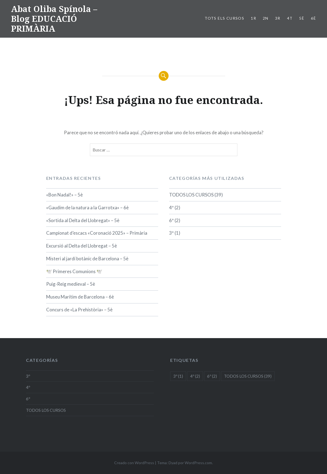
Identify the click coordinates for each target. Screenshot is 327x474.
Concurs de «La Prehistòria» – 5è (79, 309)
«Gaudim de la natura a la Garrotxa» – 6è (87, 207)
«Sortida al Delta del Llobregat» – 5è (82, 220)
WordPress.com (198, 462)
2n (266, 18)
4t (290, 18)
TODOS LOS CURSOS (191, 195)
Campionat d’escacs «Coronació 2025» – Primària (96, 233)
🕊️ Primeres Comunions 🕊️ (74, 271)
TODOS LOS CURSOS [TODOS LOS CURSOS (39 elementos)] (248, 376)
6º (171, 220)
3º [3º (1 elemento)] (178, 376)
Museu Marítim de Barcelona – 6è (80, 297)
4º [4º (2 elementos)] (195, 376)
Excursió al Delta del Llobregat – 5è (81, 246)
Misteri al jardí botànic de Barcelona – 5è (87, 258)
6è (313, 18)
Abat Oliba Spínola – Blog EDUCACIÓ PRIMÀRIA (54, 18)
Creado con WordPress (134, 462)
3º (171, 233)
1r (253, 18)
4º (171, 207)
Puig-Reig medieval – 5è (70, 284)
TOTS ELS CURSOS (224, 18)
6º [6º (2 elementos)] (212, 376)
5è (301, 18)
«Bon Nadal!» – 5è (64, 195)
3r (278, 18)
